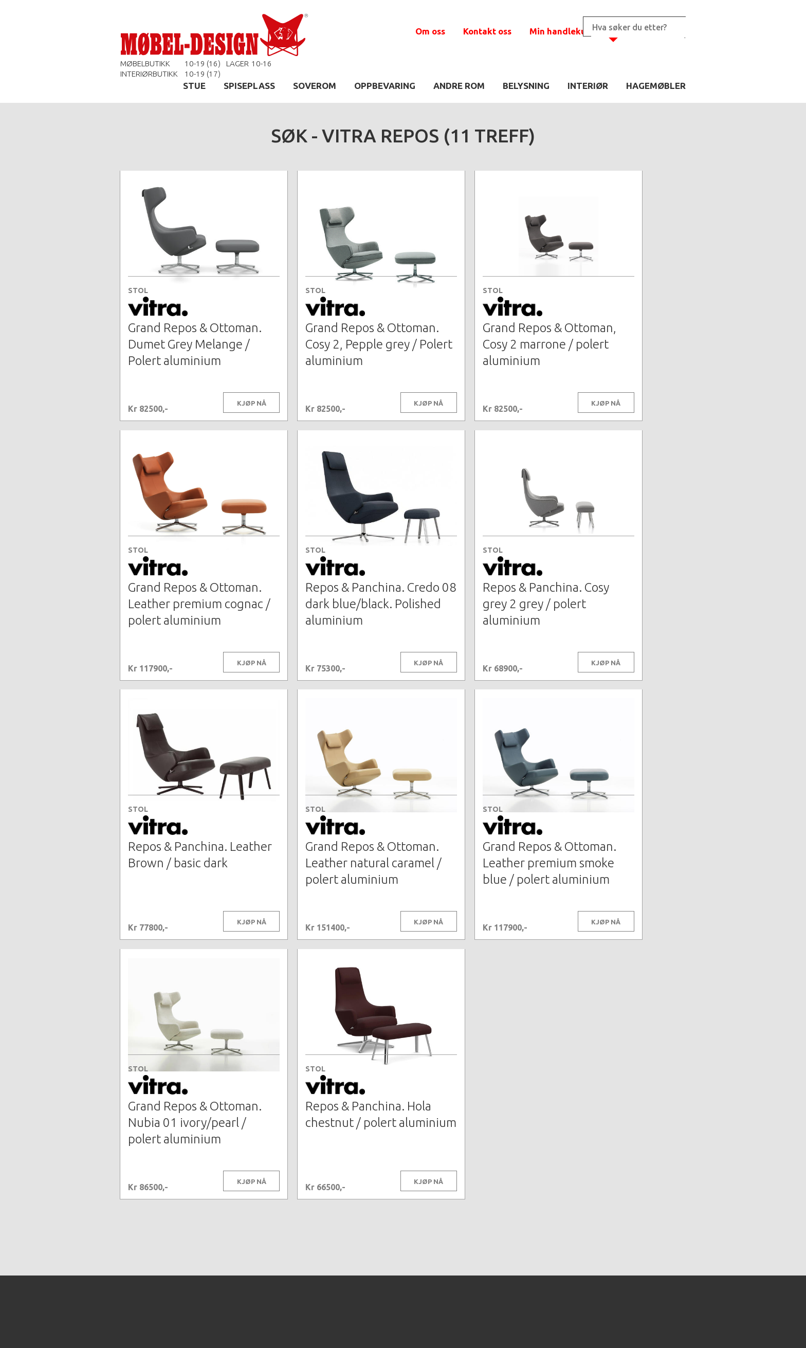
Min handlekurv (562, 31)
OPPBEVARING (384, 85)
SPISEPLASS (249, 85)
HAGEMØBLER (656, 85)
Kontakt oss (487, 31)
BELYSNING (526, 85)
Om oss (430, 31)
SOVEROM (314, 85)
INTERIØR (587, 85)
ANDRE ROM (459, 85)
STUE (194, 85)
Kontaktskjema (543, 1324)
